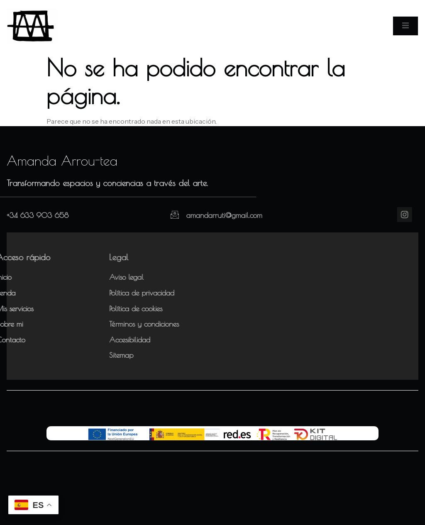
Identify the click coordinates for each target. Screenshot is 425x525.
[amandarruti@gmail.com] (158, 214)
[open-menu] (405, 25)
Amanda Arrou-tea (62, 160)
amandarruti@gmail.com (208, 215)
